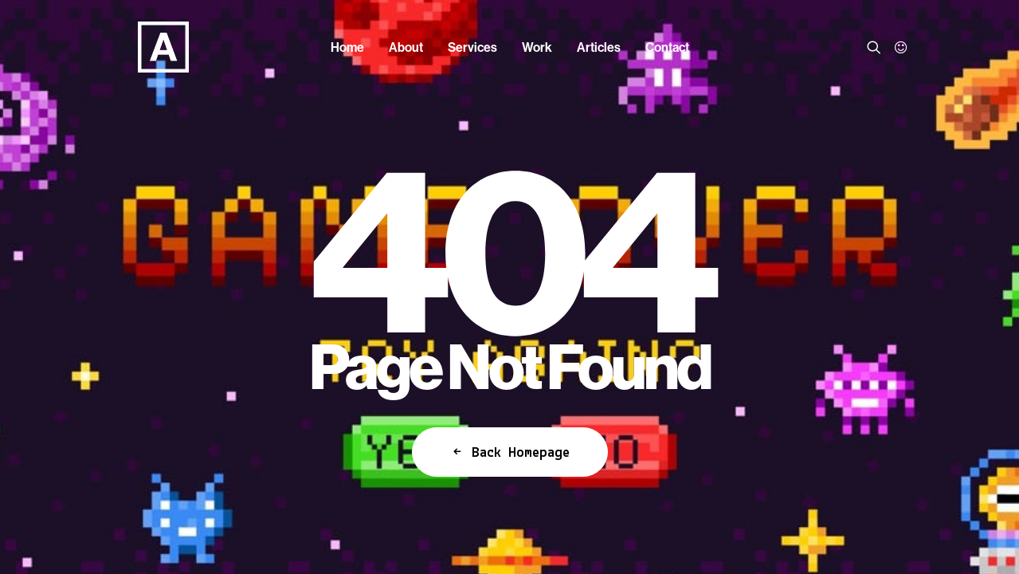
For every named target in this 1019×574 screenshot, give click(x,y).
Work (537, 47)
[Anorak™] (138, 47)
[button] (877, 47)
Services (472, 47)
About (406, 47)
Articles (599, 47)
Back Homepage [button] (510, 452)
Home (347, 47)
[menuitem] (347, 47)
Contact (667, 47)
